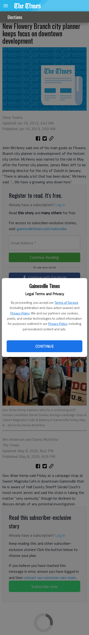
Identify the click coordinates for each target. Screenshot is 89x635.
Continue (44, 346)
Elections (15, 17)
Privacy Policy (19, 313)
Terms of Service (66, 302)
